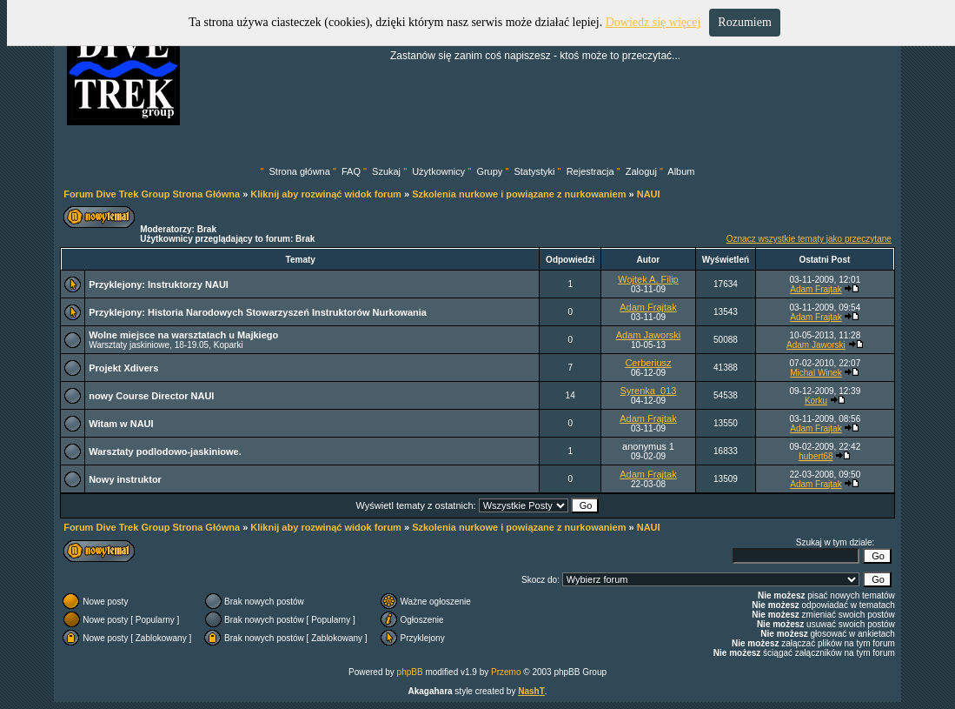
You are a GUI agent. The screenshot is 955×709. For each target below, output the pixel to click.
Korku (816, 400)
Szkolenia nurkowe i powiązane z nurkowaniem (519, 194)
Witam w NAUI (121, 423)
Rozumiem (744, 22)
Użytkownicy (438, 171)
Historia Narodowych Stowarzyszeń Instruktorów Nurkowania (287, 312)
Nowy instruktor (125, 479)
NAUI (648, 194)
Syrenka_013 (648, 390)
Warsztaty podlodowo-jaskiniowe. (165, 451)
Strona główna (299, 171)
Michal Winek (815, 373)
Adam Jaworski (648, 335)
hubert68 (815, 456)
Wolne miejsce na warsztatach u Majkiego (183, 335)
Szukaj (386, 171)
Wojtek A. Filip (648, 279)
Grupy (489, 171)
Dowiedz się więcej (653, 22)
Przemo (506, 672)
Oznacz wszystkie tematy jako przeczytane (809, 239)
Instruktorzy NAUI (188, 284)
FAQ (351, 171)
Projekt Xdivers (123, 368)
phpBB (410, 672)
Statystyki (534, 171)
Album (680, 171)
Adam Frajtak (815, 289)
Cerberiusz (648, 363)
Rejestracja (590, 171)
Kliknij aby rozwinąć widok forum (325, 194)
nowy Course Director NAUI (151, 396)
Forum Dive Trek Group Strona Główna (151, 194)
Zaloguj (641, 171)
